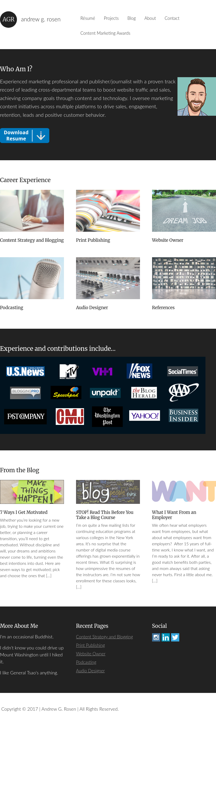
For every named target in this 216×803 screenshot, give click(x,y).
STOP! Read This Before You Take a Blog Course (106, 590)
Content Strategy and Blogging (23, 248)
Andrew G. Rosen (42, 19)
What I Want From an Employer (175, 590)
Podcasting (88, 313)
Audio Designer (169, 313)
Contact (183, 19)
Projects (115, 19)
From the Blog (21, 544)
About (158, 19)
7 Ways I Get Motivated (25, 587)
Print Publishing (94, 245)
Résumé (89, 19)
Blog (137, 19)
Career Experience (27, 184)
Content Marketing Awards (108, 36)
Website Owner (168, 245)
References (164, 381)
